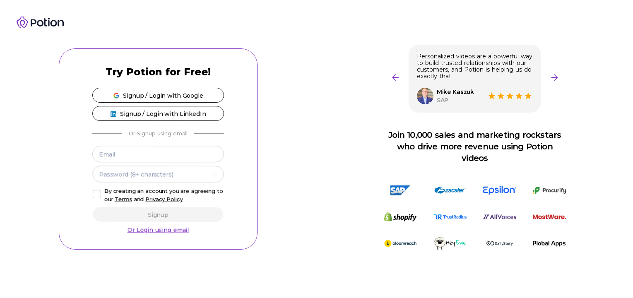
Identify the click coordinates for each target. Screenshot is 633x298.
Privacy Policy (164, 199)
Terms (123, 199)
